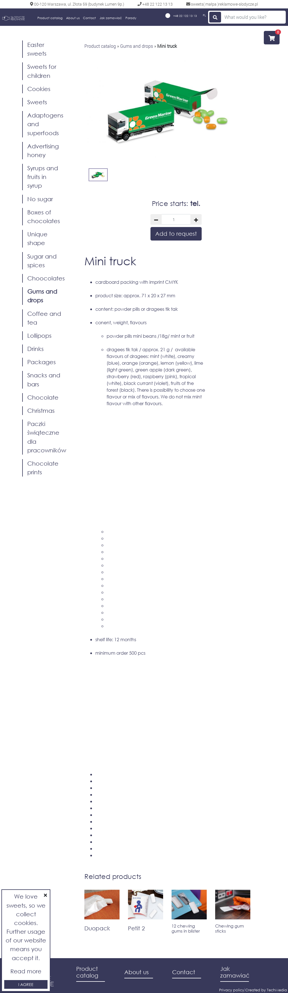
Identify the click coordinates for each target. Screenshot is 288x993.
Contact (89, 18)
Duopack (97, 928)
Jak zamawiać (111, 18)
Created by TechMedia (266, 990)
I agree (25, 984)
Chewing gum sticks (229, 928)
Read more (25, 971)
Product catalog (49, 18)
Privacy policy (231, 990)
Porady (130, 18)
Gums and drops (136, 46)
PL (204, 15)
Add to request (176, 233)
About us (73, 18)
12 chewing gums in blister (186, 928)
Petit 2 (136, 928)
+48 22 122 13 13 (181, 15)
